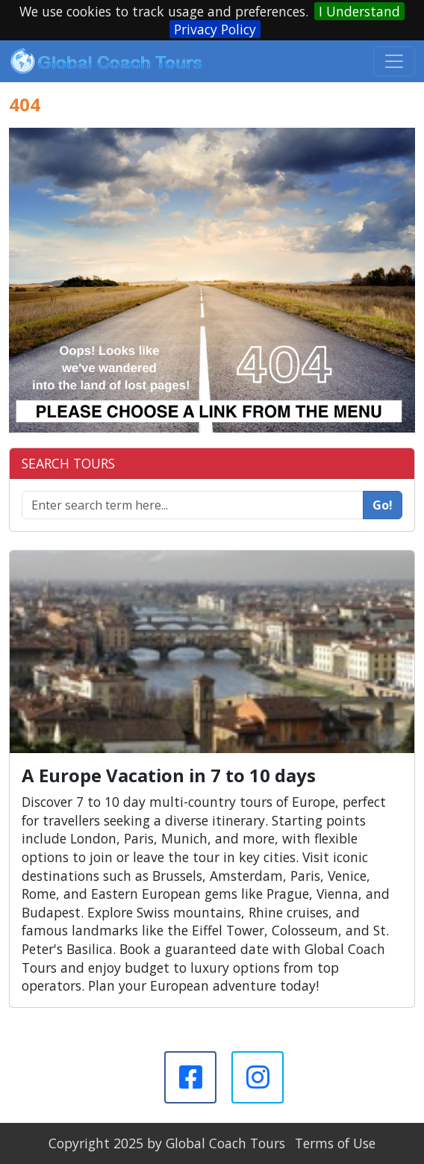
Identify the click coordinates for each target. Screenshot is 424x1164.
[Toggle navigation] (394, 61)
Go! (382, 505)
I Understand (359, 11)
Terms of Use (335, 1143)
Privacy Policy (215, 29)
